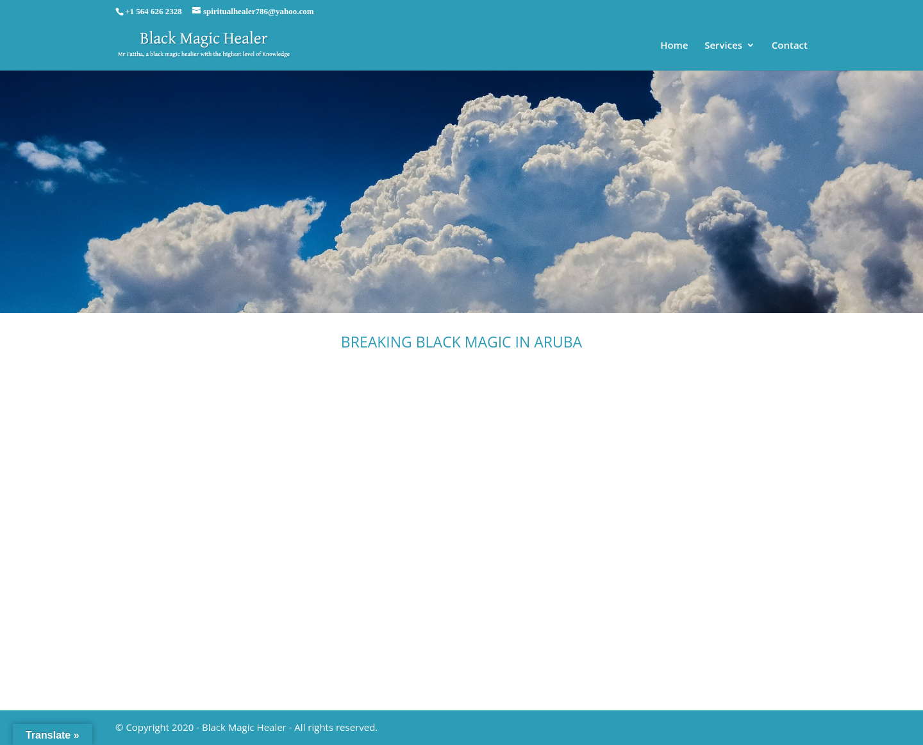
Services (723, 45)
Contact (790, 45)
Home (674, 45)
